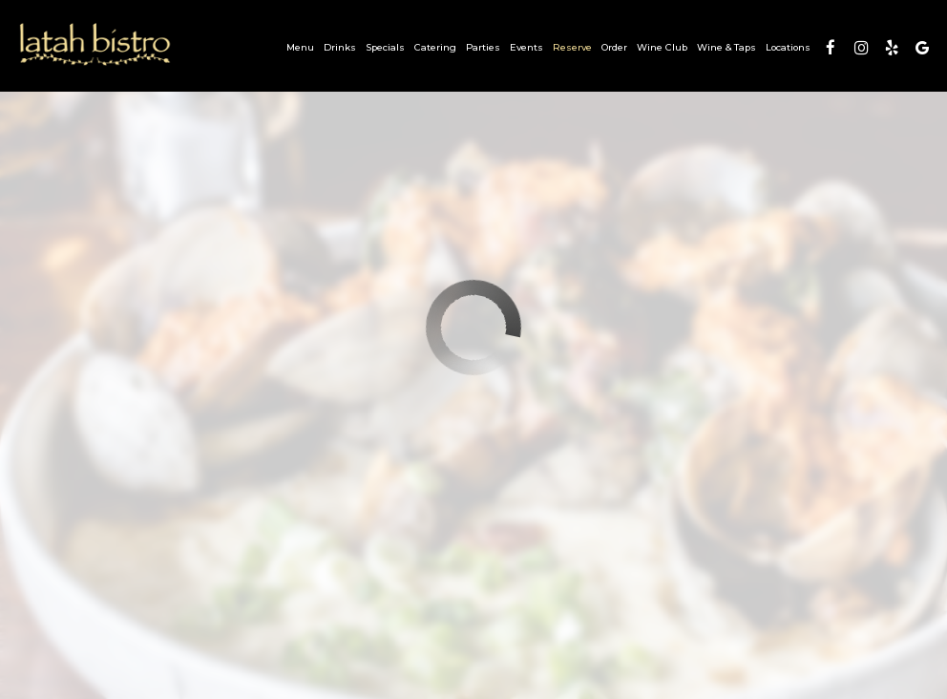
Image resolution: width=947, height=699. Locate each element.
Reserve (572, 47)
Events (526, 47)
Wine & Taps (726, 47)
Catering (435, 47)
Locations (788, 47)
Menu (300, 47)
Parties (483, 47)
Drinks (340, 47)
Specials (385, 47)
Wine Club (662, 47)
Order (614, 47)
